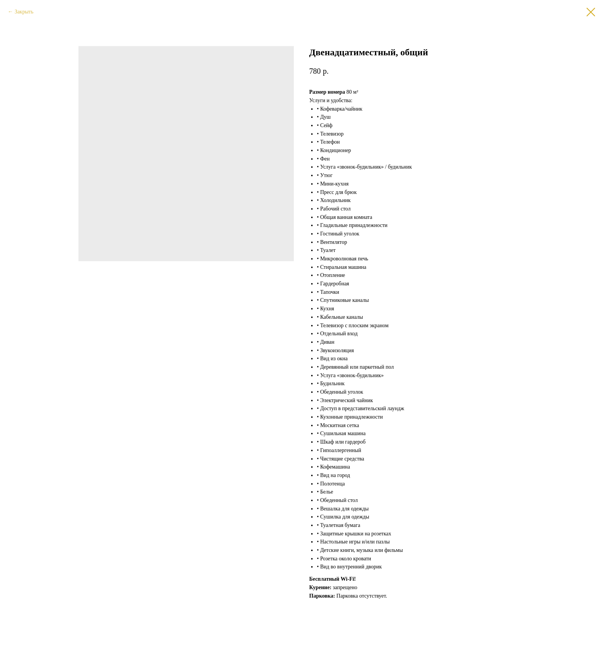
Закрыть (24, 12)
